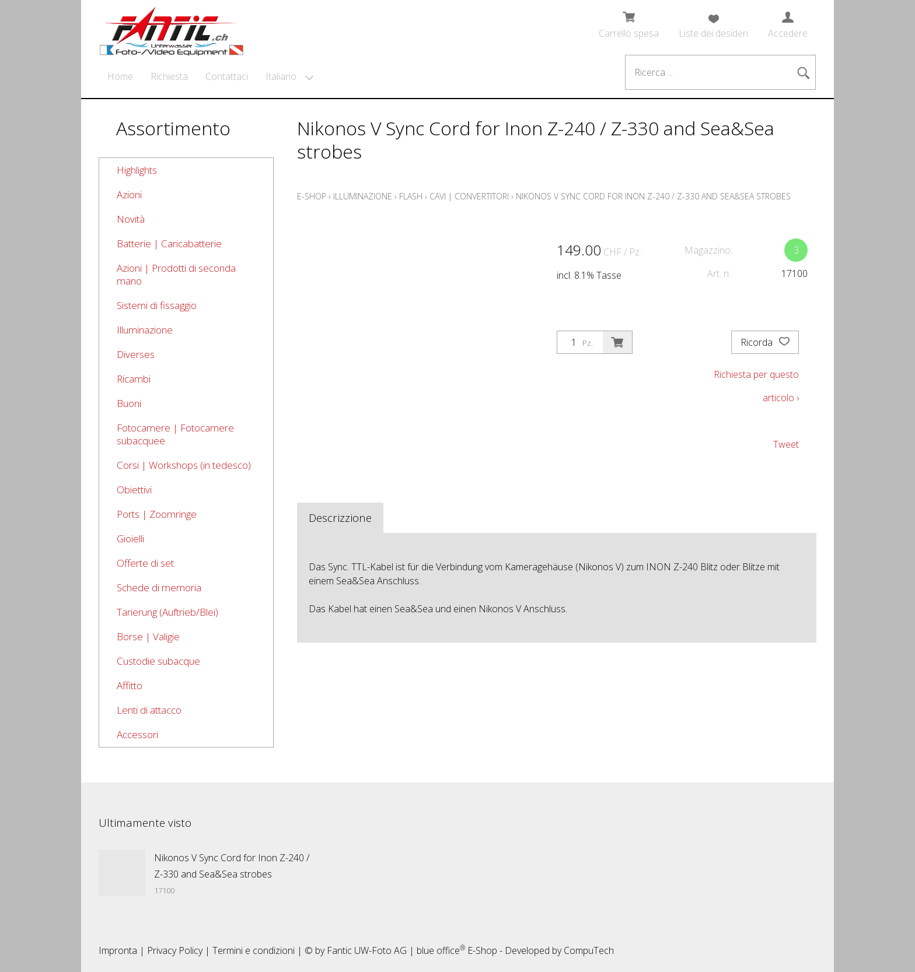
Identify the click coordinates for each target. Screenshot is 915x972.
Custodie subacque (158, 661)
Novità (131, 219)
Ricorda (765, 342)
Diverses (136, 354)
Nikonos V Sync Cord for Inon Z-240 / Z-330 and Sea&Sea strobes (653, 196)
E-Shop (311, 196)
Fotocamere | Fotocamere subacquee (175, 434)
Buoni (129, 403)
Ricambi (134, 378)
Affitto (129, 685)
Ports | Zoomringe (157, 514)
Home (120, 76)
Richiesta (169, 76)
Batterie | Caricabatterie (169, 243)
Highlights (137, 170)
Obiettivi (134, 489)
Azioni (129, 194)
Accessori (137, 734)
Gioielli (130, 538)
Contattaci (226, 76)
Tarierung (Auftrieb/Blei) (167, 612)
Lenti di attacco (149, 710)
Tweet (786, 444)
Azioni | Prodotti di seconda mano (176, 274)
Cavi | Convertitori (469, 196)
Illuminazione (145, 329)
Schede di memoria (159, 587)
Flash (410, 196)
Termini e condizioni (253, 950)
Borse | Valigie (148, 636)
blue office (441, 950)
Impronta (118, 950)
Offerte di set (145, 563)
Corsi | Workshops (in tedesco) (184, 465)
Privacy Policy (174, 950)
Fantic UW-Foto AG (367, 950)
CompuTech (589, 950)
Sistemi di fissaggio (157, 305)
